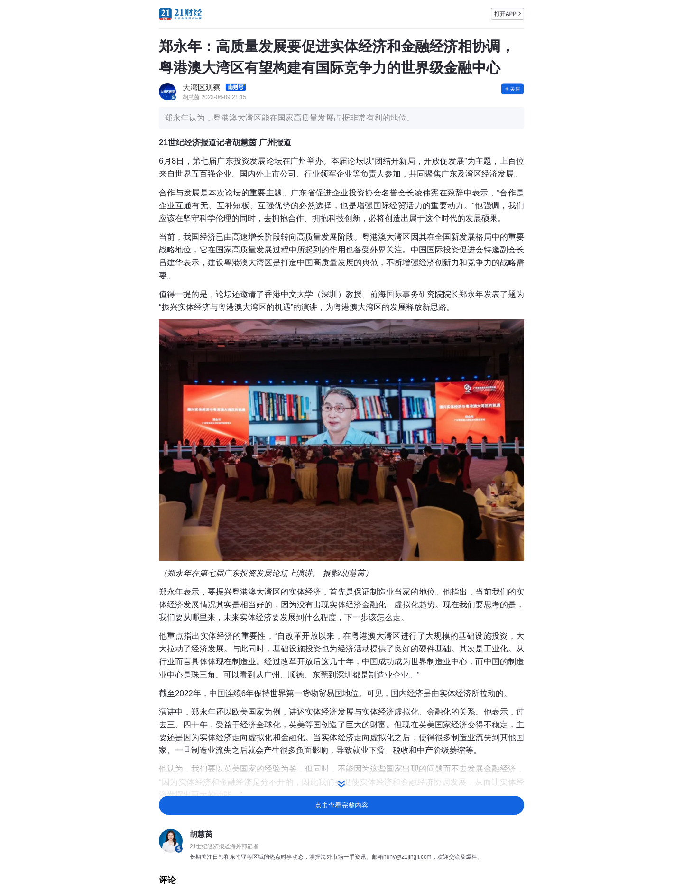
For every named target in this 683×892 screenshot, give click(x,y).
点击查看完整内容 (341, 805)
